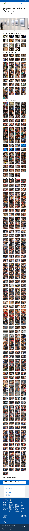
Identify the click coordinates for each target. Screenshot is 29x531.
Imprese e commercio (17, 511)
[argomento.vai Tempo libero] (9, 15)
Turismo (9, 511)
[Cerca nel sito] (25, 3)
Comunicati (22, 505)
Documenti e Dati (4, 509)
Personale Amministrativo (5, 508)
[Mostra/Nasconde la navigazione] (1, 3)
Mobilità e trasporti (17, 505)
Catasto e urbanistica (11, 504)
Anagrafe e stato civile (11, 505)
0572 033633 (5, 516)
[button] (4, 1)
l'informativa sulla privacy (11, 529)
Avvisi (21, 506)
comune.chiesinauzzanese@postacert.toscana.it (7, 520)
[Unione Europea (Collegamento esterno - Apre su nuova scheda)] (6, 500)
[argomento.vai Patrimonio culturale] (5, 15)
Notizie (21, 504)
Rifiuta (22, 525)
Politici (3, 507)
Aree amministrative (5, 505)
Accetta (22, 526)
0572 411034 (5, 517)
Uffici (3, 506)
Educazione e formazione (11, 507)
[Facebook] (19, 3)
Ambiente (16, 508)
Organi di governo (4, 504)
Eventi (21, 511)
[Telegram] (21, 3)
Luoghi (21, 510)
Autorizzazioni (10, 506)
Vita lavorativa (16, 504)
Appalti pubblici (10, 508)
